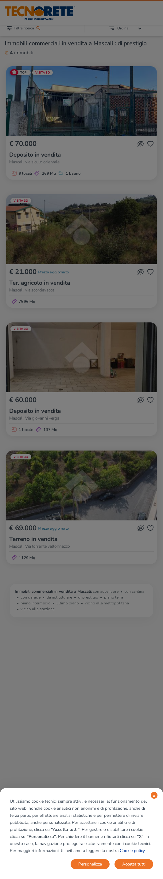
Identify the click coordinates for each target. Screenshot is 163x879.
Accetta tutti (134, 864)
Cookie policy (132, 851)
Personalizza (90, 864)
